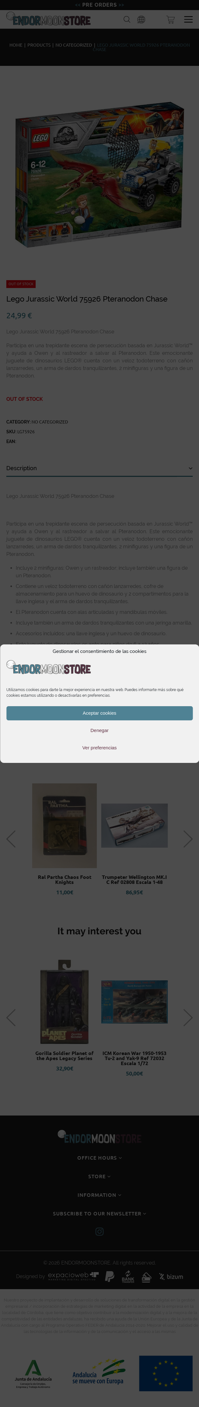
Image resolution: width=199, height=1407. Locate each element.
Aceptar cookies (99, 713)
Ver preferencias (99, 747)
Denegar (100, 730)
